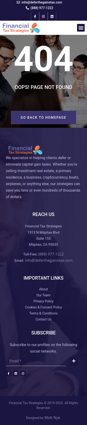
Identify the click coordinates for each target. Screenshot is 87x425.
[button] (81, 28)
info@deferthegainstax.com (49, 260)
